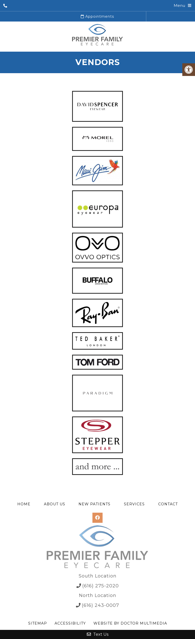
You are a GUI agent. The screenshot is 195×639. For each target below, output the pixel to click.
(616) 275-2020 (100, 586)
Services (134, 504)
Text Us (97, 634)
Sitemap (37, 623)
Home (23, 504)
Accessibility (70, 623)
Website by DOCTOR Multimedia (130, 623)
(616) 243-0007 (100, 605)
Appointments (97, 16)
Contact (168, 504)
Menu (179, 5)
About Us (54, 504)
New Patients (94, 504)
